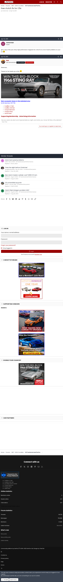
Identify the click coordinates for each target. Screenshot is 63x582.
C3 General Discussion (29, 169)
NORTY (7, 184)
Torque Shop (8, 111)
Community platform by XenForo (17, 548)
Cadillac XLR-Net (9, 482)
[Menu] (2, 2)
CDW (6, 162)
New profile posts (6, 537)
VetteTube (8, 113)
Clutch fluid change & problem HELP (17, 190)
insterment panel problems (14, 160)
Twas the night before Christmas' (16, 167)
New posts (4, 534)
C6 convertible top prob (13, 183)
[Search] (61, 2)
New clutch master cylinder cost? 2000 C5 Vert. (21, 175)
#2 (61, 57)
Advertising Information (27, 116)
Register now (38, 254)
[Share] (58, 39)
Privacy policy (5, 558)
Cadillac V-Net (9, 106)
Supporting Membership (9, 116)
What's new (5, 530)
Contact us (4, 555)
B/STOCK (7, 177)
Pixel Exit (42, 548)
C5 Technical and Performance (24, 162)
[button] (54, 2)
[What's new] (57, 2)
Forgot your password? (8, 245)
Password (4, 239)
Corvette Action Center (10, 483)
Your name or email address (10, 232)
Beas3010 (59, 525)
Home (2, 565)
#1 (61, 39)
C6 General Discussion (23, 184)
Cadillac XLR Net (9, 108)
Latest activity (4, 540)
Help (2, 561)
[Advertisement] (31, 25)
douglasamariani (10, 169)
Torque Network (9, 110)
